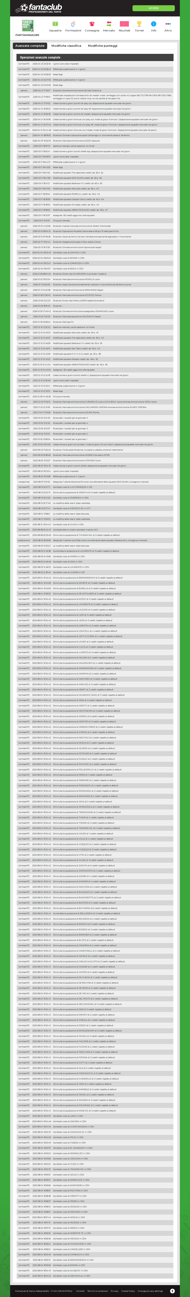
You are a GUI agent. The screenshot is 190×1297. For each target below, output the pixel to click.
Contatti (80, 1291)
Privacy (115, 1291)
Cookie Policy (128, 1291)
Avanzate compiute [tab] (30, 46)
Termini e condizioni (97, 1291)
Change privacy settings (150, 1291)
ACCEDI (154, 8)
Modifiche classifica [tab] (66, 46)
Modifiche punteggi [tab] (102, 46)
